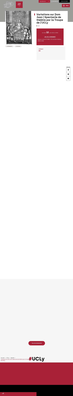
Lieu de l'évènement (50, 36)
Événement (9, 46)
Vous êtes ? (19, 5)
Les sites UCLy (44, 1)
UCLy (38, 25)
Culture (18, 46)
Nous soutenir (64, 1)
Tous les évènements (37, 343)
